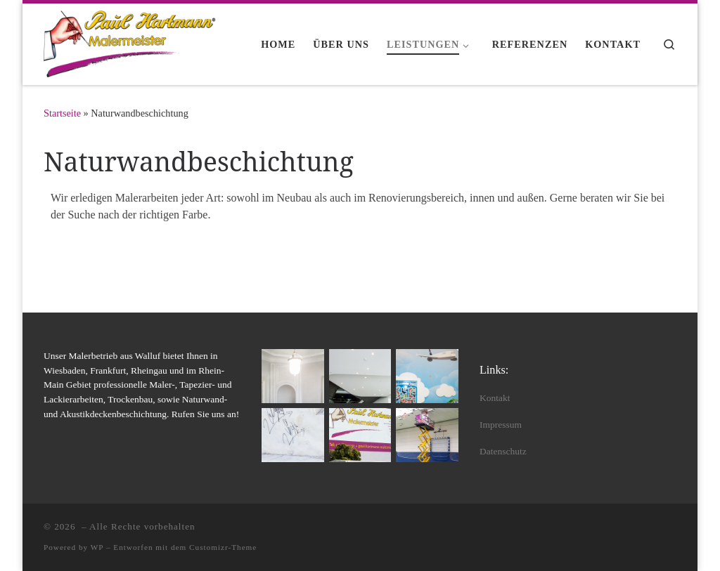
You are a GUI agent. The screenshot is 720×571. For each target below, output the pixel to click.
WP (97, 547)
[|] (131, 42)
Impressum (501, 424)
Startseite (62, 113)
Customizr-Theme (223, 547)
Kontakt (495, 398)
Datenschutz (503, 451)
